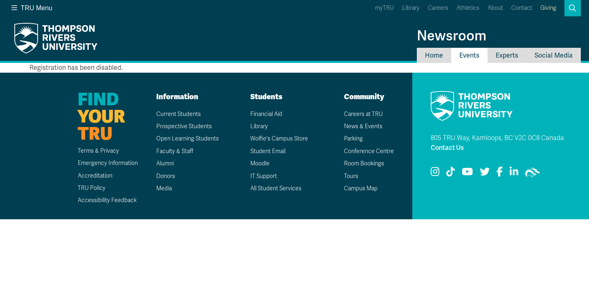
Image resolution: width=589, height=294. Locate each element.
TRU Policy (92, 188)
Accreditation (95, 175)
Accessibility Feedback (107, 200)
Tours (351, 176)
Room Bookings (364, 163)
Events (469, 55)
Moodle (260, 163)
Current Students (178, 114)
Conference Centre (369, 151)
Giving (548, 7)
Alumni (165, 163)
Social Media (554, 55)
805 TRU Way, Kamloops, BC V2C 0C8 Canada (497, 138)
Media (164, 188)
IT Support (263, 176)
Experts (507, 55)
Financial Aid (266, 114)
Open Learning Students (187, 138)
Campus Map (361, 188)
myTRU (384, 7)
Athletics (467, 7)
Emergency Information (108, 163)
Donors (165, 176)
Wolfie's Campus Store (279, 138)
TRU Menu (31, 7)
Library (411, 7)
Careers (438, 7)
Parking (353, 138)
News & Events (363, 126)
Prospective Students (184, 126)
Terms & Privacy (98, 150)
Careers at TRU (363, 114)
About (495, 7)
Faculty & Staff (174, 151)
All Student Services (275, 188)
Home (434, 55)
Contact (521, 7)
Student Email (268, 151)
